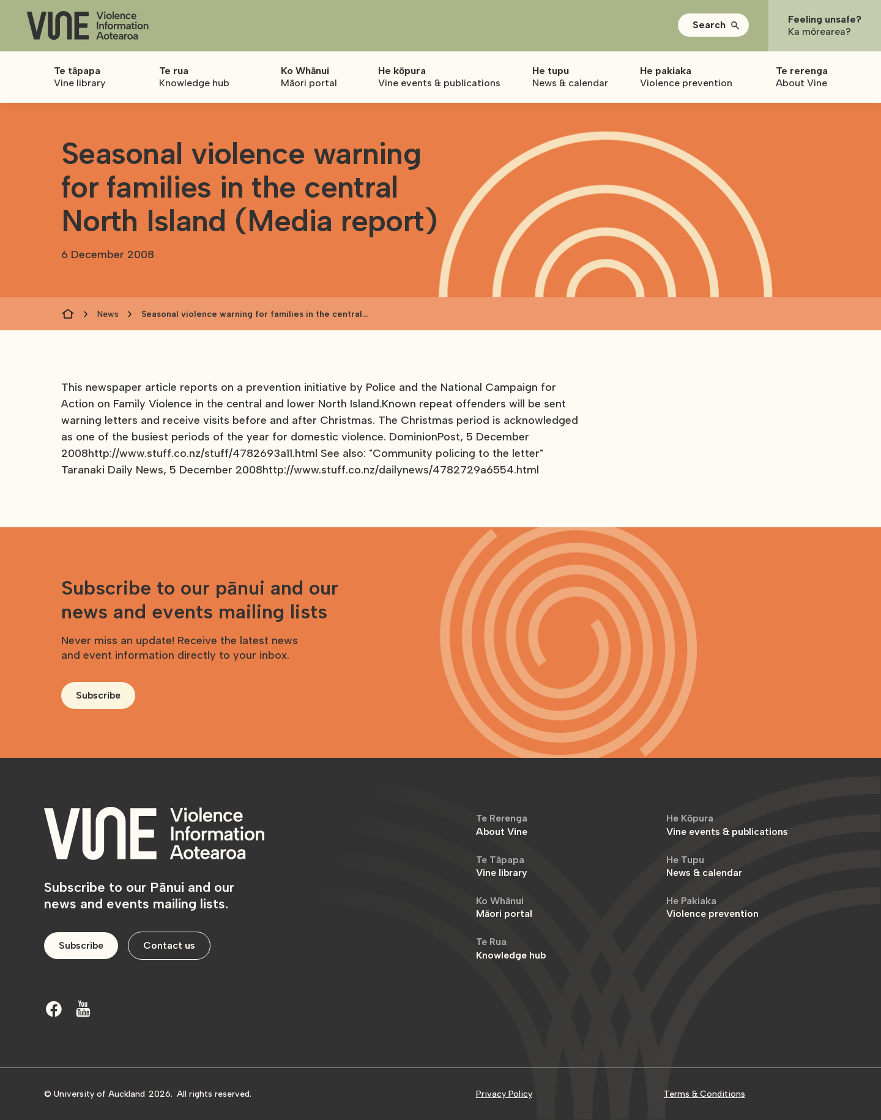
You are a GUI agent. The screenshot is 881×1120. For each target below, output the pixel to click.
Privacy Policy (504, 1094)
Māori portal (504, 907)
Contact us (169, 945)
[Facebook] (54, 1008)
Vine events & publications (727, 824)
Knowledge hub (511, 948)
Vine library (501, 866)
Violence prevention (712, 907)
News (108, 314)
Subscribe (98, 695)
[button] (713, 25)
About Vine (501, 824)
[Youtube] (83, 1008)
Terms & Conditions (704, 1094)
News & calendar (704, 866)
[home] (87, 26)
